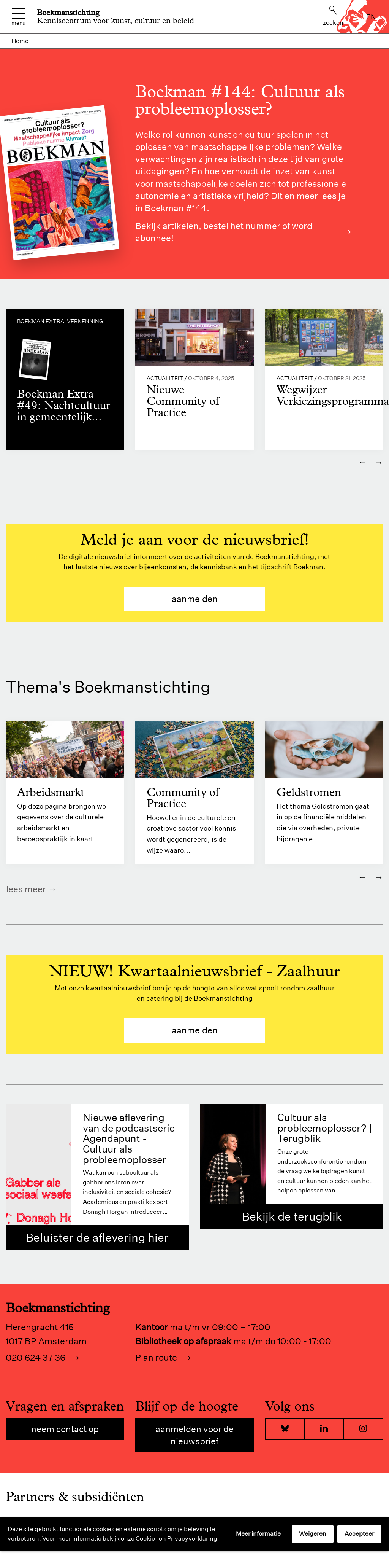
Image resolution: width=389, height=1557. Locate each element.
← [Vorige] (362, 462)
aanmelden (195, 599)
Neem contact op (65, 1429)
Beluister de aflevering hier (97, 1238)
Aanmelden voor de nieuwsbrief (194, 1435)
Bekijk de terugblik (292, 1217)
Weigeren (312, 1533)
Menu (18, 17)
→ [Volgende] (378, 462)
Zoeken (333, 16)
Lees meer (26, 889)
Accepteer (359, 1533)
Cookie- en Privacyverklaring (176, 1538)
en (371, 17)
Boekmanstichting (68, 12)
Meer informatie (258, 1533)
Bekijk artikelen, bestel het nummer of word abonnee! (243, 232)
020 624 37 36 (35, 1358)
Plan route (156, 1358)
